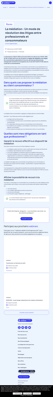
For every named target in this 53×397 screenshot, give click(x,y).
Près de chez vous (23, 331)
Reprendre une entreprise (25, 357)
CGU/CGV (20, 384)
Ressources (12, 7)
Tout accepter (17, 393)
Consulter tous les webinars (26, 312)
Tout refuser (27, 393)
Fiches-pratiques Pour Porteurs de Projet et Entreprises (31, 7)
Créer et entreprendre (24, 348)
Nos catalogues (22, 367)
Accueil (4, 7)
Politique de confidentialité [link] (26, 395)
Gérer (19, 351)
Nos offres (21, 361)
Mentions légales (21, 382)
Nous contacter (23, 377)
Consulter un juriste (27, 218)
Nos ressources (22, 335)
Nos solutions (21, 364)
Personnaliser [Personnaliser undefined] (36, 393)
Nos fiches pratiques (23, 341)
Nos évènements (22, 338)
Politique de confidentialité (23, 380)
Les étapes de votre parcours (26, 344)
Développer (21, 354)
